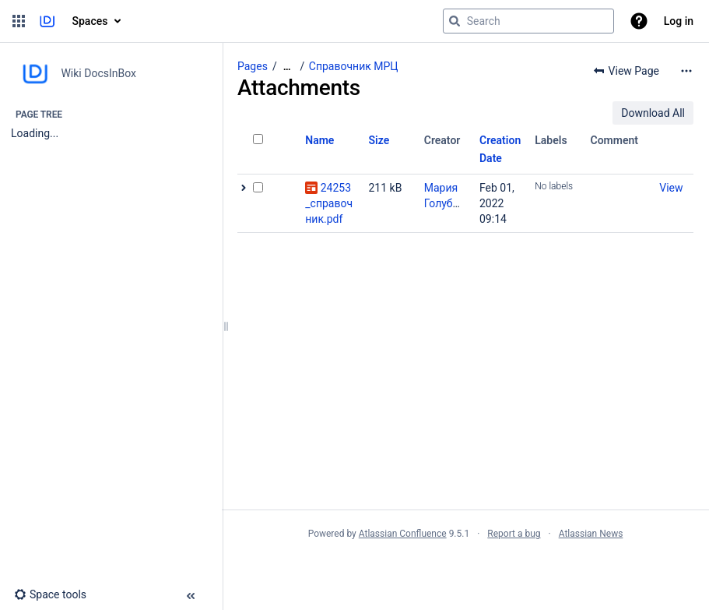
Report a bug (513, 533)
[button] (19, 21)
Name (319, 140)
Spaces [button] (90, 21)
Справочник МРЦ (353, 66)
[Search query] (528, 21)
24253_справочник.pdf (329, 203)
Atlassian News (591, 533)
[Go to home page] (47, 21)
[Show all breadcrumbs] (287, 66)
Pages (252, 66)
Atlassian (465, 568)
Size (379, 140)
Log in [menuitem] (678, 21)
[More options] (686, 71)
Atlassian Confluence (403, 533)
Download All (653, 113)
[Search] (454, 21)
